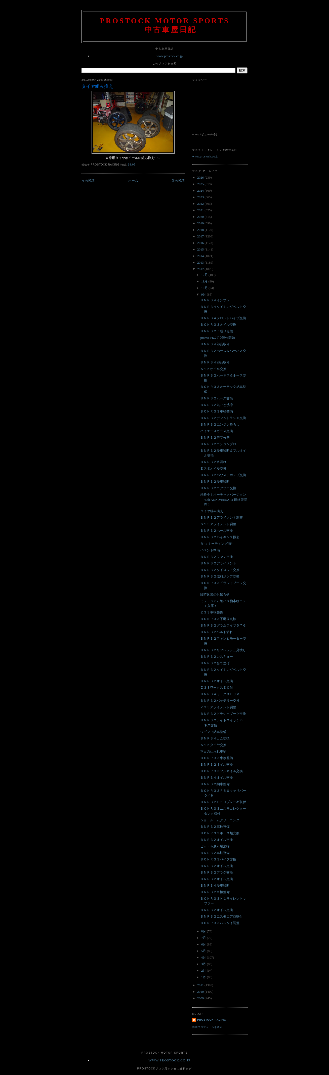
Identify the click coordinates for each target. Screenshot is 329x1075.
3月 (204, 964)
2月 (204, 970)
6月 (204, 944)
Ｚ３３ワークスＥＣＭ (216, 687)
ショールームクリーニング (219, 820)
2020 (200, 217)
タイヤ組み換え (97, 86)
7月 (204, 938)
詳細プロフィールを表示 (207, 1027)
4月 (204, 957)
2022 (200, 203)
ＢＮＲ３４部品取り (215, 344)
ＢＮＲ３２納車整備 (215, 784)
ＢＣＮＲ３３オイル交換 (218, 324)
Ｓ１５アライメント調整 (218, 524)
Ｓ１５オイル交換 (213, 369)
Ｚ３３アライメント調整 (218, 707)
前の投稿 (178, 181)
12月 (205, 275)
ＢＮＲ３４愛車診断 (215, 885)
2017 (200, 236)
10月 (205, 288)
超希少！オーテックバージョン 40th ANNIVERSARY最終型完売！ (223, 499)
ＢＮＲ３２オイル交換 (216, 681)
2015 (200, 249)
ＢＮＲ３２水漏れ (213, 462)
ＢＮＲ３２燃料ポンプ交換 (219, 576)
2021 (200, 210)
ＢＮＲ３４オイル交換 (216, 777)
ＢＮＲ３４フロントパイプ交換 (223, 318)
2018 (200, 230)
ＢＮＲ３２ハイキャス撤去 (219, 537)
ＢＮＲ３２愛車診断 (215, 481)
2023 (200, 197)
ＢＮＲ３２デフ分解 (215, 437)
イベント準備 (210, 550)
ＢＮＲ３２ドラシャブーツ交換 (223, 714)
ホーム (133, 181)
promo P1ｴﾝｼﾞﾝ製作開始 (217, 338)
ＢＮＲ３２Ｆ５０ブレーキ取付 (223, 802)
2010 (200, 992)
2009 (200, 998)
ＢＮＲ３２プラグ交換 (216, 872)
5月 (204, 951)
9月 (204, 294)
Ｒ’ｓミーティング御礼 (217, 544)
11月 (205, 281)
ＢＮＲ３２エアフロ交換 (218, 488)
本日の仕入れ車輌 (213, 751)
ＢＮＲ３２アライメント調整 (221, 517)
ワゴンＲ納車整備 (213, 732)
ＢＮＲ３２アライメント (218, 563)
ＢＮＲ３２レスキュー (216, 656)
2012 (200, 269)
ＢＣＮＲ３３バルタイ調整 (219, 923)
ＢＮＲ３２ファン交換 (216, 557)
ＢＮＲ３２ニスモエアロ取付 (221, 916)
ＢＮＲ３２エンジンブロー (219, 444)
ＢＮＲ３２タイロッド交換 (219, 570)
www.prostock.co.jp (169, 56)
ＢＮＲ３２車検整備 (215, 827)
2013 (200, 262)
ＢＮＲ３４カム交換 (215, 738)
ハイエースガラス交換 (216, 431)
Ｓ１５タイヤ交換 (213, 745)
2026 (200, 177)
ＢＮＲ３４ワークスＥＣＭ (219, 694)
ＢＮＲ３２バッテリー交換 (219, 700)
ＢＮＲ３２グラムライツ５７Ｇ (223, 625)
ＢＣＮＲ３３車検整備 (216, 411)
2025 (200, 184)
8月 (204, 931)
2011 (200, 985)
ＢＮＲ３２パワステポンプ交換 (223, 475)
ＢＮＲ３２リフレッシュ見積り (223, 650)
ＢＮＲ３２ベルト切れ (216, 632)
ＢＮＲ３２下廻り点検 (216, 331)
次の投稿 (88, 181)
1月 (204, 977)
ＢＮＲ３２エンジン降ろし (219, 424)
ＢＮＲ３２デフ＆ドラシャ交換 (223, 418)
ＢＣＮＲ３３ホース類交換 (219, 833)
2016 (200, 243)
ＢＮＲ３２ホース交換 (216, 398)
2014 (200, 256)
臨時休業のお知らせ (215, 594)
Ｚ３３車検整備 (211, 612)
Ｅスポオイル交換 (213, 468)
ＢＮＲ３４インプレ (215, 300)
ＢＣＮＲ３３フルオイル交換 (221, 771)
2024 (200, 190)
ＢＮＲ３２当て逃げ (215, 663)
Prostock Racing (211, 1019)
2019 (200, 223)
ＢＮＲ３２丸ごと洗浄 (216, 405)
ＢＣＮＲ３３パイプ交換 (218, 859)
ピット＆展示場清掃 (215, 846)
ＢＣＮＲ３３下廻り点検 (218, 619)
